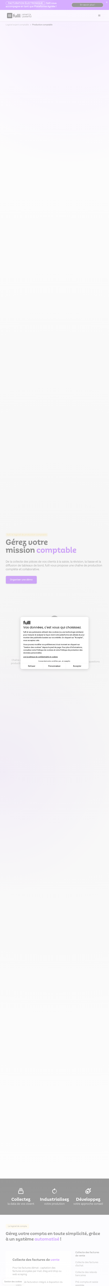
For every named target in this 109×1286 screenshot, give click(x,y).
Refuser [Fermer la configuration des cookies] (31, 666)
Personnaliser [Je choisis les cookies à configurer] (54, 666)
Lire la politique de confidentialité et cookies (40, 657)
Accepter (77, 666)
